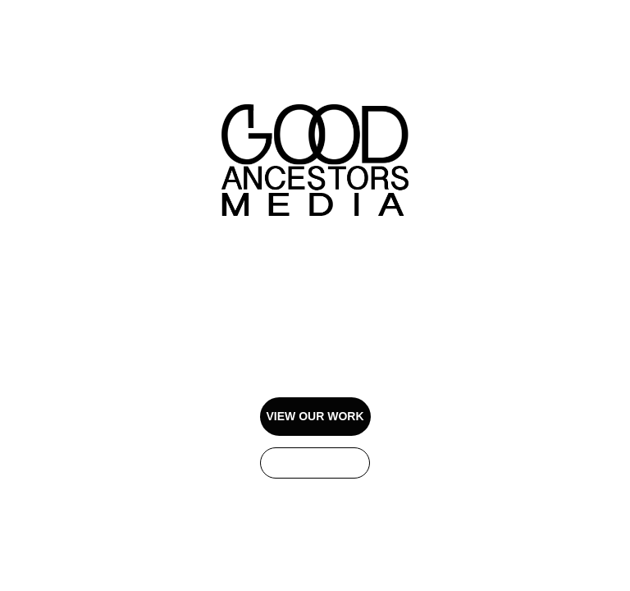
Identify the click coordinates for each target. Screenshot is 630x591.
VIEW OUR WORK (315, 416)
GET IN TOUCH (315, 463)
